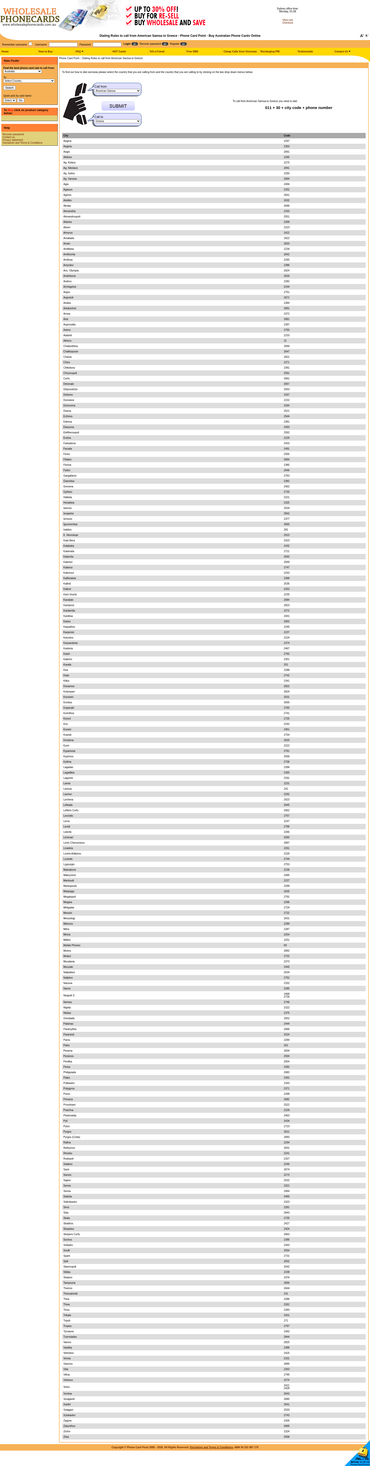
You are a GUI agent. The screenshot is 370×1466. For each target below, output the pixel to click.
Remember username (14, 44)
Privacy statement (13, 140)
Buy (10, 110)
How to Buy (45, 51)
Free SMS (192, 51)
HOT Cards (119, 51)
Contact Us (341, 51)
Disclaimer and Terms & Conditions (22, 142)
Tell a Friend (157, 51)
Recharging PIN (269, 51)
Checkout (287, 22)
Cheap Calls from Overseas (240, 51)
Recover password (13, 134)
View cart (288, 20)
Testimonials (305, 51)
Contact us (9, 137)
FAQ (78, 51)
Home (5, 51)
